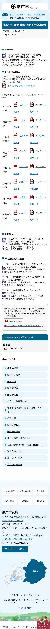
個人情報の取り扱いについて (13, 601)
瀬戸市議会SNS (14, 451)
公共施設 (25, 501)
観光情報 (40, 501)
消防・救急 (9, 501)
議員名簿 (11, 381)
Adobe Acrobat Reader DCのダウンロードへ (24, 326)
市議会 (29, 14)
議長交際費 (12, 388)
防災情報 (40, 491)
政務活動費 (12, 395)
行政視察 (11, 418)
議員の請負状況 (14, 464)
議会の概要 (12, 368)
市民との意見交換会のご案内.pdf (21, 86)
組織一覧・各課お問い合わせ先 (17, 539)
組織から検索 (25, 491)
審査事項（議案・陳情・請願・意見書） (24, 410)
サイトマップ (34, 595)
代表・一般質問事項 (17, 401)
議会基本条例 (13, 375)
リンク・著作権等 (25, 608)
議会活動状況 (13, 425)
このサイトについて (17, 595)
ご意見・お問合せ (16, 549)
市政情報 (20, 14)
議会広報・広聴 (39, 14)
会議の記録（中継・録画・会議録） (24, 445)
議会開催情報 (13, 431)
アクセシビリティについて (36, 601)
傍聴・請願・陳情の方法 (19, 438)
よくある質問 (9, 491)
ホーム (12, 14)
